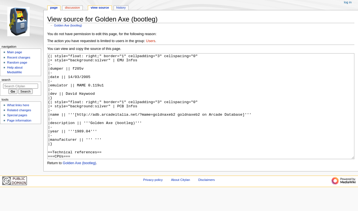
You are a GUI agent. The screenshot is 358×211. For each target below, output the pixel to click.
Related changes (19, 110)
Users (150, 41)
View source (100, 7)
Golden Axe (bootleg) (68, 25)
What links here (18, 105)
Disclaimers (206, 200)
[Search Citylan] (20, 86)
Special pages (17, 115)
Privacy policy (153, 200)
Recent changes (18, 57)
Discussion (72, 7)
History (121, 7)
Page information (19, 120)
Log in (348, 2)
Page (54, 7)
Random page (17, 62)
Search (6, 79)
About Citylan (180, 200)
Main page (14, 52)
